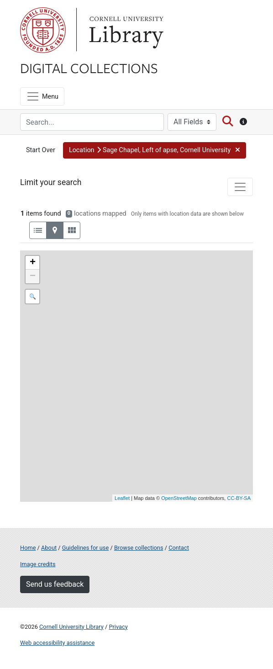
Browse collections (138, 547)
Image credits (38, 564)
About (49, 547)
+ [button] (33, 263)
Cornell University (43, 30)
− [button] (33, 276)
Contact (178, 547)
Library (125, 30)
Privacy (118, 626)
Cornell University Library (71, 626)
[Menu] (42, 96)
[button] (154, 150)
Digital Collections (89, 67)
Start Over (40, 150)
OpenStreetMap (179, 498)
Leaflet (122, 498)
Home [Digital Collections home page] (28, 547)
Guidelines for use (85, 547)
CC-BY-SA (239, 498)
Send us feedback (55, 584)
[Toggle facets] (240, 187)
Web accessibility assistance (57, 642)
